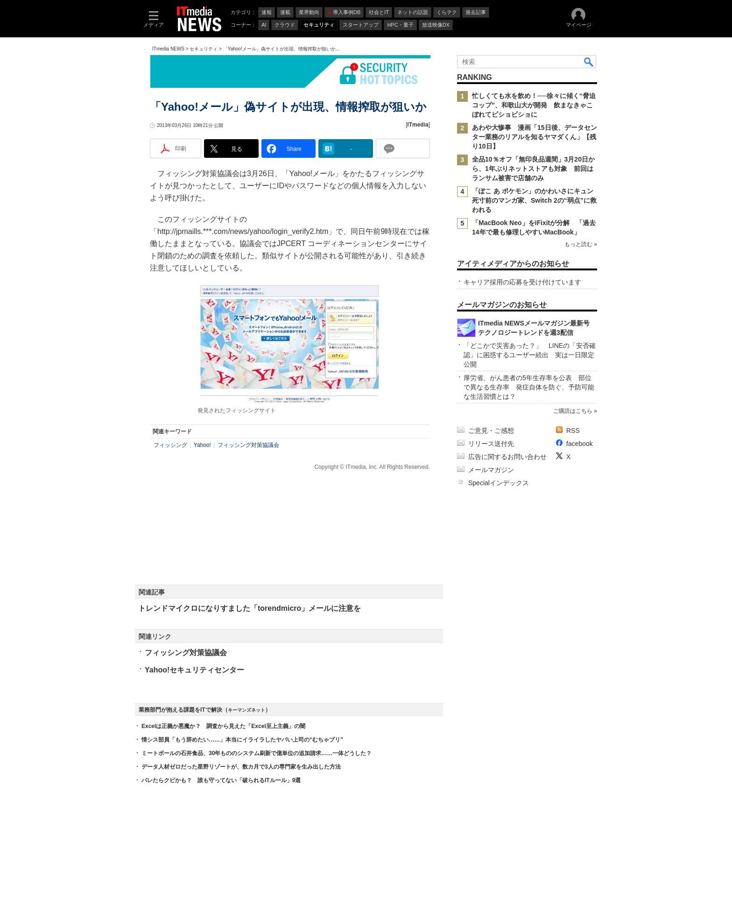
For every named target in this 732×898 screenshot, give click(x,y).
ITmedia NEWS (168, 48)
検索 (589, 61)
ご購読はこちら (572, 411)
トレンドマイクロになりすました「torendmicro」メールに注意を (249, 608)
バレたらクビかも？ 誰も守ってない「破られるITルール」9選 (221, 780)
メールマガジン (491, 470)
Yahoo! (202, 445)
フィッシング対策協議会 (248, 445)
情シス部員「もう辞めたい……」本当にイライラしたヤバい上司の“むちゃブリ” (242, 739)
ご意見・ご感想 (491, 430)
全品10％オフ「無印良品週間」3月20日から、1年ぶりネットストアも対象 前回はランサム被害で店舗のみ (533, 169)
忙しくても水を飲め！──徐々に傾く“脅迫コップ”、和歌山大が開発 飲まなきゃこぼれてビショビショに (534, 105)
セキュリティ (204, 48)
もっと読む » (580, 244)
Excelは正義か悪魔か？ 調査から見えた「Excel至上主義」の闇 (223, 726)
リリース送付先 (491, 443)
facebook (579, 443)
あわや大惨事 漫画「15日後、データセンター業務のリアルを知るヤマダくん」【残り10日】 (534, 137)
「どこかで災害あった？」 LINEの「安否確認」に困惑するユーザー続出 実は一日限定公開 (530, 355)
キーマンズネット (246, 710)
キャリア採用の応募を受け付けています (522, 282)
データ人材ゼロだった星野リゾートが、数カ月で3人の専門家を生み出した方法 (241, 767)
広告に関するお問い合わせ (507, 456)
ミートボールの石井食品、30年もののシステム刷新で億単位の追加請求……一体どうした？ (256, 753)
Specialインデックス (498, 483)
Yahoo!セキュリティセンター (194, 670)
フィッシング (170, 445)
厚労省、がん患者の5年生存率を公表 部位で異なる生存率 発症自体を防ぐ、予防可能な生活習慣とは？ (529, 387)
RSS (573, 430)
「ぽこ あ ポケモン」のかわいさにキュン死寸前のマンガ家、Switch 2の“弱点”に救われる (534, 200)
